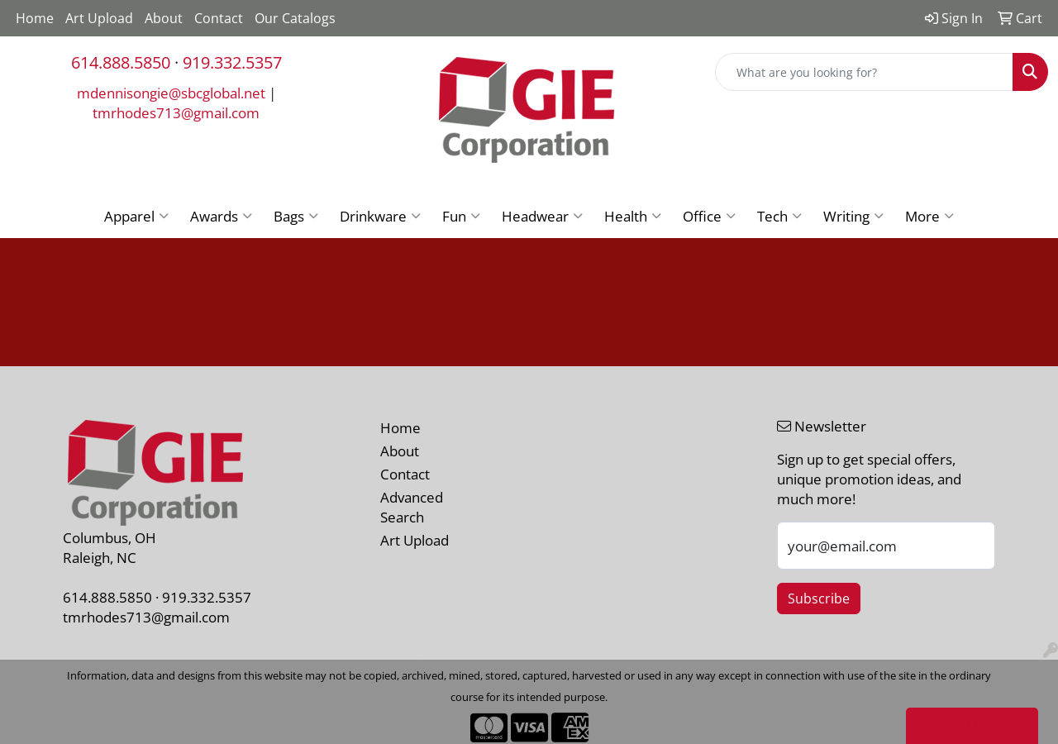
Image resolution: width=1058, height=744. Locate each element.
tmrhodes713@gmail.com (176, 112)
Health (632, 216)
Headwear (542, 216)
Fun (461, 216)
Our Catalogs (295, 18)
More (929, 216)
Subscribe (819, 598)
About (164, 18)
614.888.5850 (120, 62)
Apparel (136, 216)
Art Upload (99, 18)
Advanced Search (411, 507)
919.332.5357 (232, 62)
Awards (221, 216)
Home (35, 18)
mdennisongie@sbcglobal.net (171, 93)
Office (709, 216)
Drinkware (380, 216)
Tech (779, 216)
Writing (853, 216)
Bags (296, 216)
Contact (218, 18)
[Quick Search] (864, 72)
